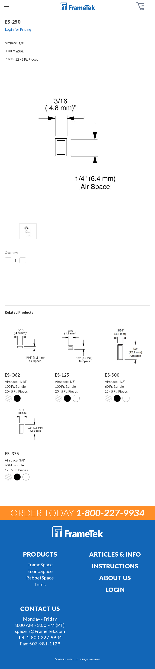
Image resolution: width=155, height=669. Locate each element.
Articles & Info (115, 554)
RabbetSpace (40, 577)
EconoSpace (40, 571)
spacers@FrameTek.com (40, 631)
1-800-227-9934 (44, 637)
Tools (40, 584)
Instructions (115, 566)
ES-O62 (12, 375)
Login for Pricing (18, 29)
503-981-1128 (44, 643)
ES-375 (12, 453)
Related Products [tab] (19, 312)
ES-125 (62, 375)
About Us (115, 578)
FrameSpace (40, 564)
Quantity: (11, 252)
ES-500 (112, 375)
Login (115, 589)
